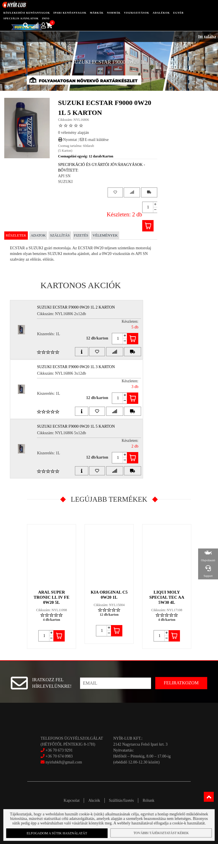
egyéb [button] (178, 12)
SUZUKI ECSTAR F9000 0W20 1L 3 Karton (76, 367)
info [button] (46, 18)
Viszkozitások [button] (136, 12)
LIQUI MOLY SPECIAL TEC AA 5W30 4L (166, 597)
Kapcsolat (71, 800)
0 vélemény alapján (73, 132)
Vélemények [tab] (105, 235)
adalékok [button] (161, 12)
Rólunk (148, 800)
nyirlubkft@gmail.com (61, 762)
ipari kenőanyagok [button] (70, 12)
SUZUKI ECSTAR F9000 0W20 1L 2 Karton (76, 307)
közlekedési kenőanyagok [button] (26, 12)
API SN (64, 176)
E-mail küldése (94, 140)
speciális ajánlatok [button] (21, 18)
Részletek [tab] (16, 235)
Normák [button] (114, 12)
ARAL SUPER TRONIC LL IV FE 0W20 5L (51, 597)
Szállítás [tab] (60, 235)
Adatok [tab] (38, 235)
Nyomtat (67, 140)
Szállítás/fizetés (121, 800)
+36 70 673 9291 (59, 750)
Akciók (94, 800)
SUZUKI (65, 182)
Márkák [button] (97, 12)
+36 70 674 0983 (59, 756)
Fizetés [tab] (81, 235)
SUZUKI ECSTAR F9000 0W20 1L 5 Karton (76, 426)
